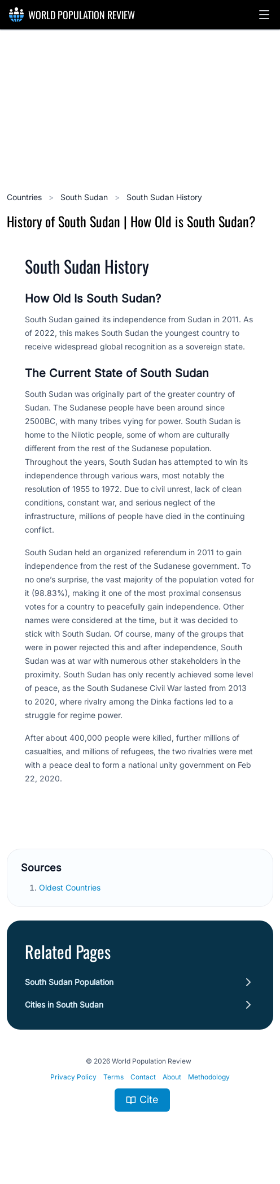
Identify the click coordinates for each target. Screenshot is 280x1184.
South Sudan (85, 197)
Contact (143, 1077)
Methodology (209, 1077)
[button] (264, 14)
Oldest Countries (71, 887)
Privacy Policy (73, 1077)
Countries (25, 197)
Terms (113, 1077)
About (172, 1077)
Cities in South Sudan (64, 1004)
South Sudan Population (69, 982)
